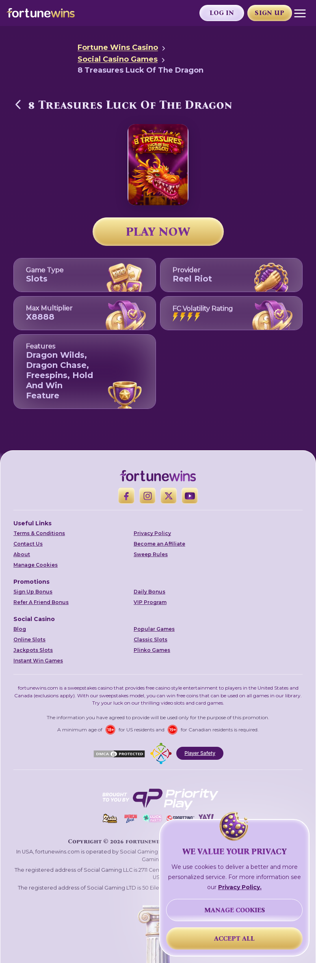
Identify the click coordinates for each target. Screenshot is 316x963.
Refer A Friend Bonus (41, 602)
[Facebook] (126, 496)
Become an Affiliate (159, 544)
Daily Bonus (149, 592)
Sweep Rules (151, 554)
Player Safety (199, 753)
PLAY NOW (158, 231)
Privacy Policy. (240, 887)
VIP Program (150, 602)
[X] (168, 496)
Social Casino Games (118, 59)
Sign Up (269, 13)
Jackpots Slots (33, 650)
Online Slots (29, 639)
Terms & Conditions (39, 533)
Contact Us (28, 544)
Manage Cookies (35, 565)
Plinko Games (152, 650)
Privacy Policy (152, 533)
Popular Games (154, 629)
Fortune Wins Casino (118, 47)
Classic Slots (150, 639)
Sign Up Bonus (32, 592)
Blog (19, 629)
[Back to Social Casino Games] (18, 104)
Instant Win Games (38, 661)
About (21, 554)
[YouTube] (190, 496)
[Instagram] (147, 496)
